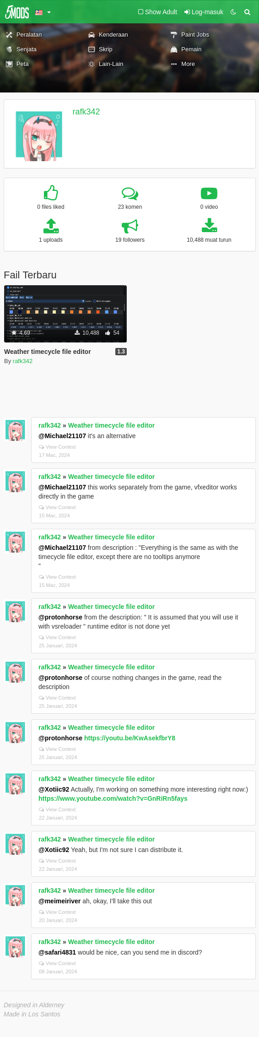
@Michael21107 (62, 436)
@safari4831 (57, 952)
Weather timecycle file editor (111, 425)
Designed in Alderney (34, 1005)
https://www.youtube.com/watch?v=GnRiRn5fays (113, 798)
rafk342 (86, 111)
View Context (57, 447)
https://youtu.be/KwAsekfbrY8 (129, 738)
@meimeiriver (59, 901)
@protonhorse (60, 617)
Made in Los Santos (32, 1014)
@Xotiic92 (53, 789)
